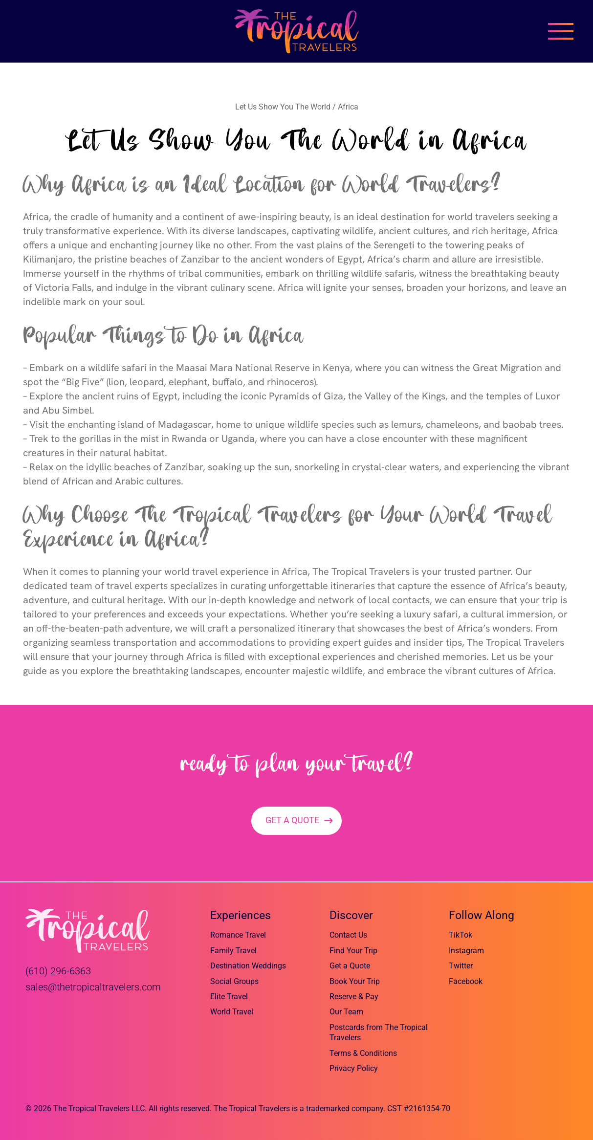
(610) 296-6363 (58, 971)
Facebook (466, 981)
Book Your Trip (354, 981)
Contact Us (348, 935)
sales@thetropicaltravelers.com (93, 987)
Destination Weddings (248, 965)
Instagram (466, 950)
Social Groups (234, 981)
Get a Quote (349, 965)
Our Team (346, 1012)
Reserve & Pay (353, 996)
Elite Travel (229, 996)
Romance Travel (238, 935)
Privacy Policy (353, 1068)
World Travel (231, 1012)
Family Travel (233, 950)
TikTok (460, 935)
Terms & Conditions (363, 1053)
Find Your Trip (353, 950)
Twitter (461, 965)
